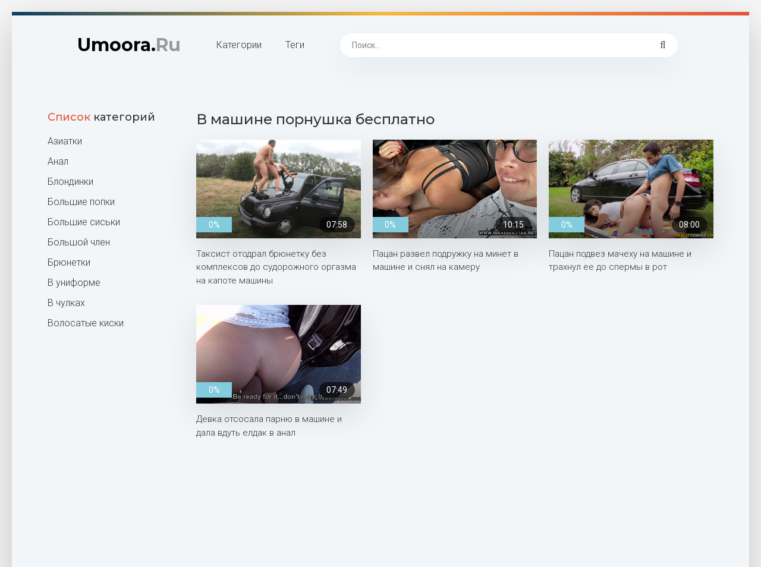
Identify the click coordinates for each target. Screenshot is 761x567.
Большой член (79, 242)
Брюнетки (69, 262)
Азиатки (65, 141)
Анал (58, 161)
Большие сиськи (84, 222)
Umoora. (129, 45)
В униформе (74, 282)
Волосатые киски (86, 323)
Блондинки (70, 181)
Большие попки (81, 201)
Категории (239, 45)
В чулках (66, 302)
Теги (294, 45)
